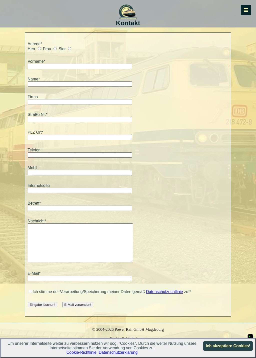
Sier (62, 49)
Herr (32, 49)
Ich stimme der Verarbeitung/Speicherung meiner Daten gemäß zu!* (110, 299)
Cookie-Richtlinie (81, 352)
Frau (47, 49)
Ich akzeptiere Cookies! (228, 346)
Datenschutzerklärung (118, 352)
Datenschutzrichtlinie (164, 299)
